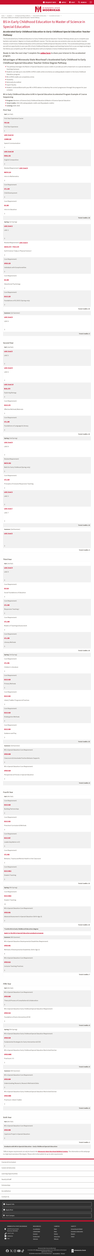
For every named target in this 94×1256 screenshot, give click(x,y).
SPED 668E (7, 1054)
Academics (9, 16)
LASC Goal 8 (8, 442)
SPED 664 (7, 996)
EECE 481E (7, 896)
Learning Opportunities (10, 1174)
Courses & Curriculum (54, 16)
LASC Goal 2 (8, 226)
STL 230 (6, 189)
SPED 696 (7, 1130)
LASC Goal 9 (8, 568)
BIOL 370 (7, 389)
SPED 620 (7, 771)
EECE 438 (7, 729)
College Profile (36, 1231)
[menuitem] (49, 2)
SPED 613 (7, 962)
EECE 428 (7, 805)
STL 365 (6, 605)
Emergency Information (77, 1231)
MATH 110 (7, 172)
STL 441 (6, 663)
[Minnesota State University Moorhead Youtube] (19, 1251)
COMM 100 (7, 139)
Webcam (56, 1239)
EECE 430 (7, 696)
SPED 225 (7, 263)
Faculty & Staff (6, 1179)
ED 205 (6, 205)
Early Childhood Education (39, 16)
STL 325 (6, 480)
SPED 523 (7, 1013)
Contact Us (5, 1197)
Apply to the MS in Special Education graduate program (23, 933)
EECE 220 (7, 296)
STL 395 (6, 638)
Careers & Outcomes (8, 1168)
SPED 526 (7, 1038)
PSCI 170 (16, 247)
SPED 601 (7, 912)
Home (2, 16)
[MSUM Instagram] (15, 1251)
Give (8, 1238)
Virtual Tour (57, 1236)
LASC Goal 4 (23, 168)
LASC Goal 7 (8, 509)
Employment (36, 1236)
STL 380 (6, 622)
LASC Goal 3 (23, 243)
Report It (73, 1234)
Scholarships (6, 1185)
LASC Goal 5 (8, 351)
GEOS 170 (7, 247)
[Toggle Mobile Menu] (91, 2)
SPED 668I (7, 1096)
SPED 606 (7, 754)
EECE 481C (7, 871)
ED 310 (6, 588)
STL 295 (6, 422)
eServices (35, 1239)
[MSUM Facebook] (7, 1251)
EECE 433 (7, 821)
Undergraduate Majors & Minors (22, 16)
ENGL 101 (7, 156)
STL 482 (6, 854)
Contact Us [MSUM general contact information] (10, 1236)
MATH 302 (7, 463)
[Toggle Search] (82, 2)
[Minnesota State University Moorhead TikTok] (22, 1251)
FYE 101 (6, 123)
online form (45, 53)
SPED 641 (7, 945)
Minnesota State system (43, 1250)
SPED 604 (7, 1079)
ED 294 (6, 280)
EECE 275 (7, 405)
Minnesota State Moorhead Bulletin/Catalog (53, 1151)
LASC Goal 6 (8, 317)
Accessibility (56, 1253)
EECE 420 (7, 713)
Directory (35, 1234)
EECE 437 (7, 838)
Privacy (63, 1253)
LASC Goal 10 (8, 384)
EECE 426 (7, 679)
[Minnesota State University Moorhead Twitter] (11, 1251)
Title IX (72, 1236)
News (55, 1231)
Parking (56, 1234)
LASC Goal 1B (9, 151)
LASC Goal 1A (8, 135)
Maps (55, 1229)
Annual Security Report (76, 1229)
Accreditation (6, 1191)
